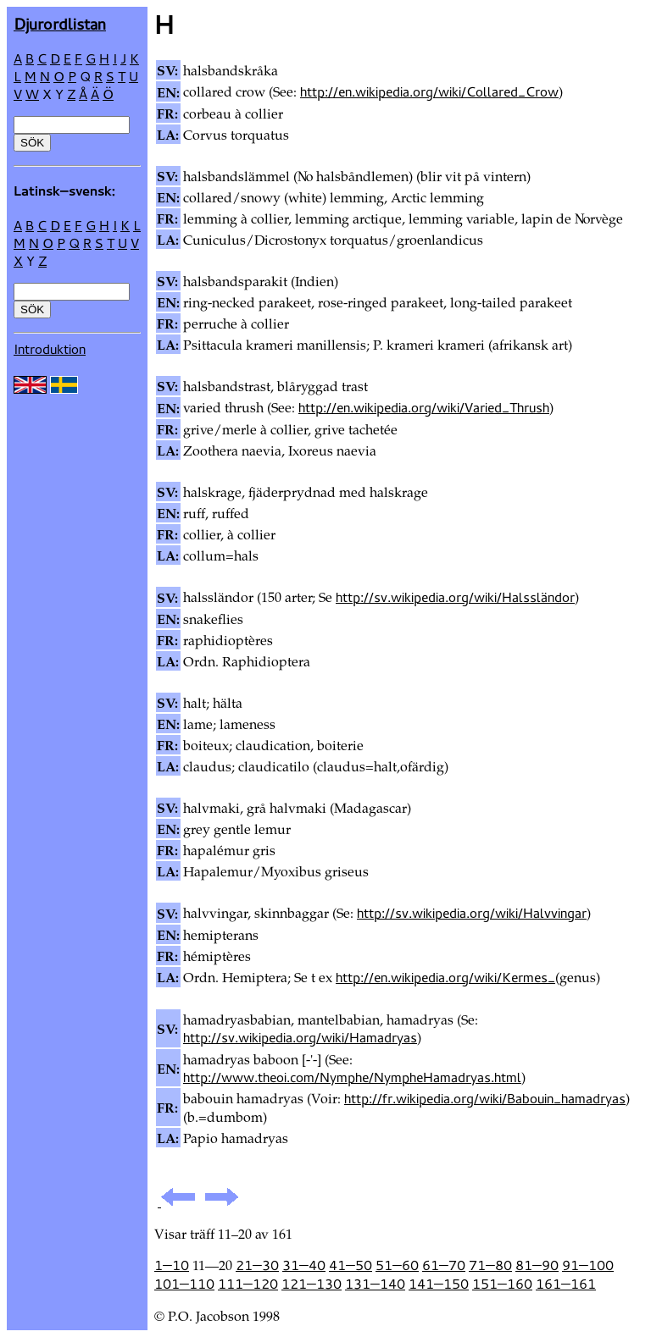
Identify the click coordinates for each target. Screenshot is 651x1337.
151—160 (502, 1283)
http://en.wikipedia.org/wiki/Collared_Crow (429, 91)
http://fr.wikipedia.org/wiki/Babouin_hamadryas (485, 1098)
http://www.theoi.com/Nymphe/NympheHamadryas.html (352, 1077)
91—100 (588, 1265)
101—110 (184, 1283)
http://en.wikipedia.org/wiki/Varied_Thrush (423, 407)
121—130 (311, 1283)
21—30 (257, 1265)
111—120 (248, 1283)
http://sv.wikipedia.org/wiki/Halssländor (455, 597)
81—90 (537, 1265)
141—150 (439, 1283)
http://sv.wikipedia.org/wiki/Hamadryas (300, 1037)
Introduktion (50, 349)
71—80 (490, 1265)
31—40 (304, 1265)
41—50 (350, 1265)
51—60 (397, 1265)
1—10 (171, 1265)
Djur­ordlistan (60, 23)
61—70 (443, 1265)
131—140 (375, 1283)
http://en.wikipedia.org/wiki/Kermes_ (445, 977)
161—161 (566, 1283)
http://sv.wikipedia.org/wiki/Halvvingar (472, 912)
